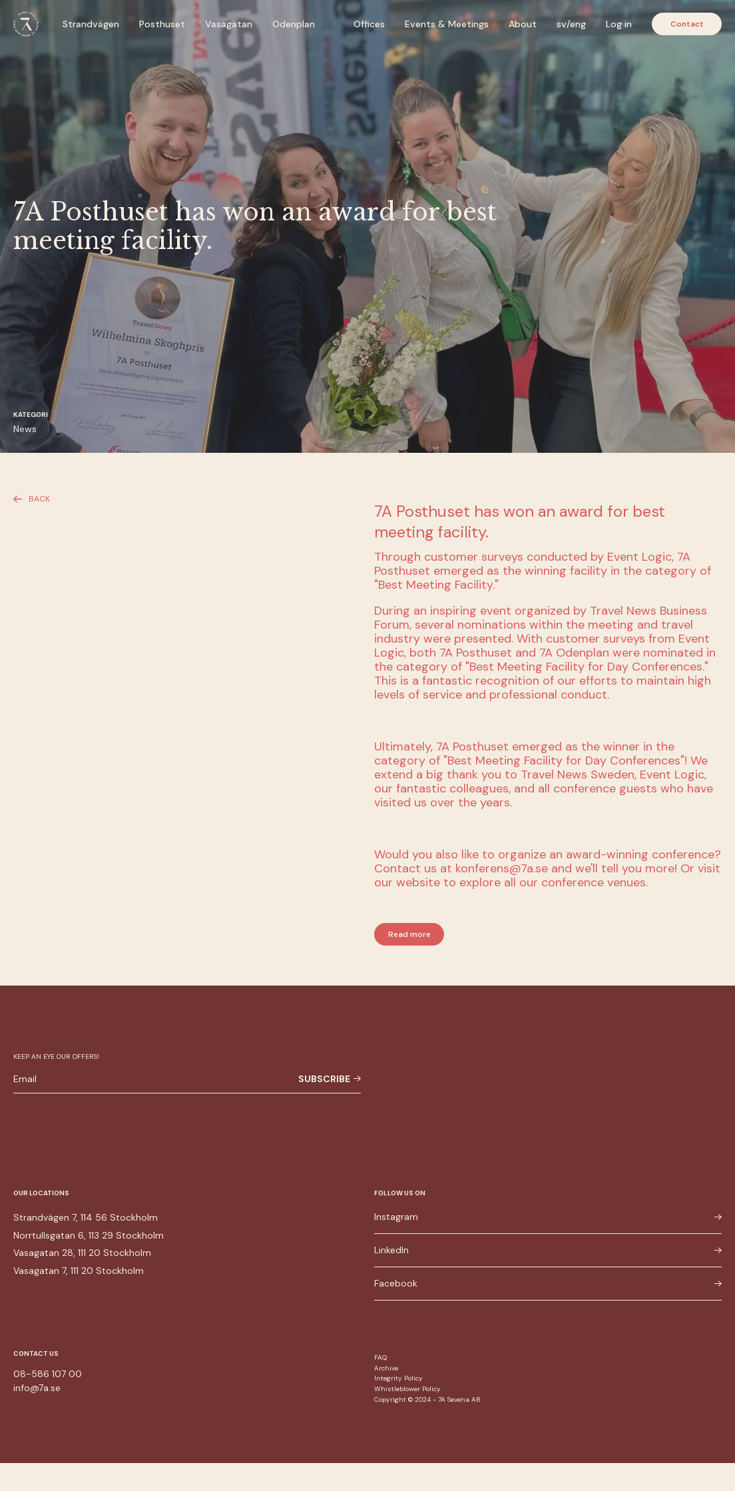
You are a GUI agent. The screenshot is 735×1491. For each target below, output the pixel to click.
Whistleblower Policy (407, 1388)
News (25, 429)
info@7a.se (37, 1388)
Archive (386, 1368)
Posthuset (162, 24)
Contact (687, 24)
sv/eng (571, 24)
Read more (409, 934)
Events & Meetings (447, 24)
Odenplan (293, 24)
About (523, 24)
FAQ (380, 1357)
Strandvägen (91, 24)
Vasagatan (228, 24)
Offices (369, 24)
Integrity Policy (398, 1378)
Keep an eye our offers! (56, 1056)
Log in (619, 24)
